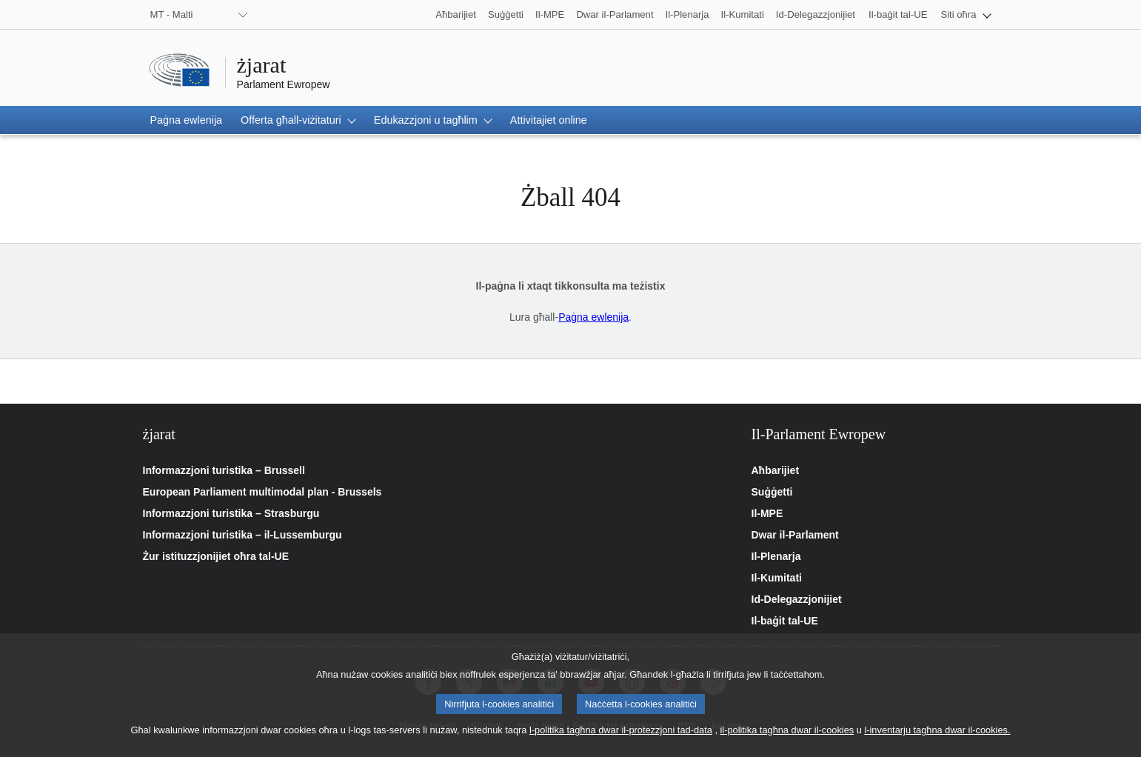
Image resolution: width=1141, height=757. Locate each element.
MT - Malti (171, 14)
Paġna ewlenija (593, 317)
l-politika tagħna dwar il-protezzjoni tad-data (620, 742)
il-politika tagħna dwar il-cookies (787, 742)
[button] (965, 14)
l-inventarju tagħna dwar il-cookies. (937, 742)
